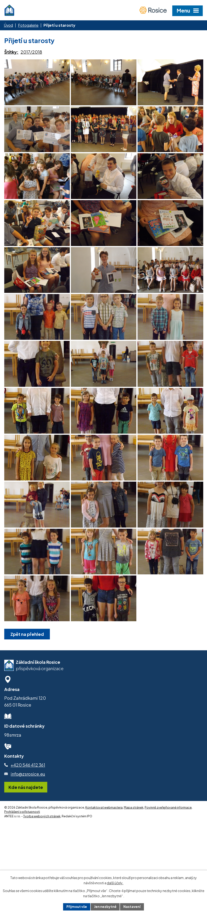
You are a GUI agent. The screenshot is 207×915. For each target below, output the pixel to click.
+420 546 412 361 (28, 840)
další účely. (115, 883)
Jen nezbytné (105, 906)
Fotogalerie (28, 25)
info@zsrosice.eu (28, 849)
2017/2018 (31, 52)
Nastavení (132, 906)
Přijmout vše (76, 906)
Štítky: (11, 52)
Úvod (8, 25)
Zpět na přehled (27, 710)
